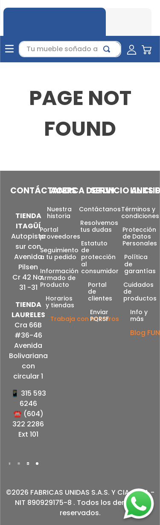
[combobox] (70, 45)
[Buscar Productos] (108, 45)
